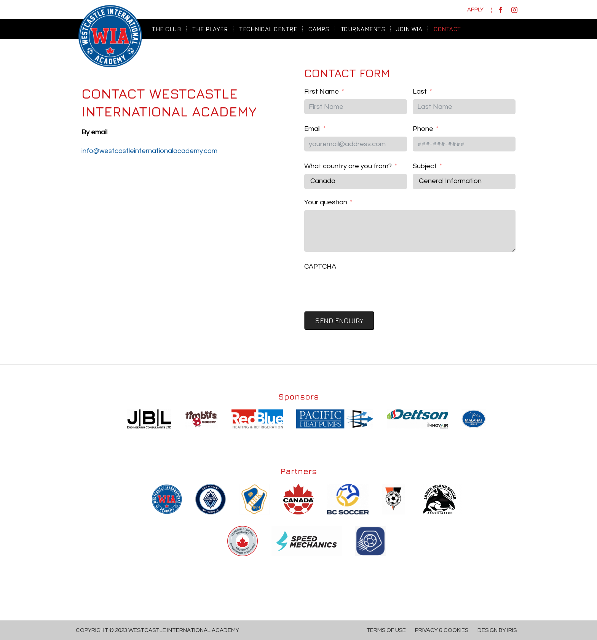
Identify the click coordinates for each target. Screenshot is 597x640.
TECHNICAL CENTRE (268, 29)
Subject (425, 166)
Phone (423, 128)
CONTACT (447, 29)
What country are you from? (348, 166)
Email (312, 128)
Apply (475, 10)
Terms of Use (386, 630)
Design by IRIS (497, 630)
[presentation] (362, 289)
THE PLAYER (210, 29)
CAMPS (318, 29)
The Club (166, 29)
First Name (321, 91)
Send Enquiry (339, 321)
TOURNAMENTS (363, 29)
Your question (325, 202)
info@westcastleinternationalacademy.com (149, 150)
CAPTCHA (320, 266)
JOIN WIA (409, 29)
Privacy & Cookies (441, 630)
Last (420, 91)
